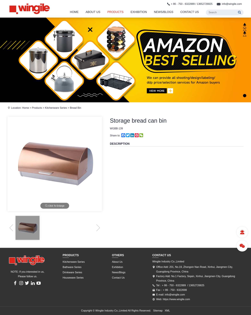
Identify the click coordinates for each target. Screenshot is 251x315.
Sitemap (158, 310)
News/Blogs (163, 12)
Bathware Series (72, 267)
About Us (93, 12)
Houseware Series (73, 277)
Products (115, 12)
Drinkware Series (72, 272)
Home (74, 12)
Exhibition (139, 12)
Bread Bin (75, 107)
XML (167, 310)
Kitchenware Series (56, 107)
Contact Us (189, 12)
